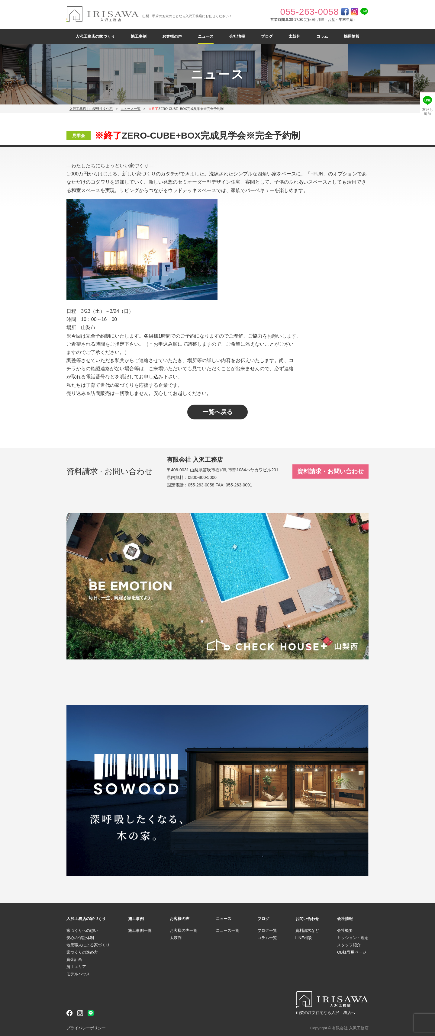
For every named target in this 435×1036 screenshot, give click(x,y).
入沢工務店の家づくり (95, 36)
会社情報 (237, 36)
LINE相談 (303, 937)
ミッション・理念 (353, 937)
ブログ (267, 36)
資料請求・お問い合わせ (330, 471)
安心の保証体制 (80, 937)
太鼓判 (294, 36)
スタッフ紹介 (349, 945)
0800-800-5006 (202, 477)
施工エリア (76, 966)
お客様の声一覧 (183, 930)
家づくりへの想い (82, 930)
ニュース (206, 36)
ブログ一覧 (267, 930)
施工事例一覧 (140, 930)
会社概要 (345, 930)
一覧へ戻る (217, 412)
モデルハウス (78, 974)
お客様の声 (172, 36)
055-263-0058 (201, 485)
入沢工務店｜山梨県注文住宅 (91, 109)
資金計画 (74, 959)
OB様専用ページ (351, 952)
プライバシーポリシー (86, 1028)
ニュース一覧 (130, 109)
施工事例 (139, 36)
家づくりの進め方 (82, 952)
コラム (322, 36)
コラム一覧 (267, 937)
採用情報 (351, 36)
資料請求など (307, 930)
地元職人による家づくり (88, 945)
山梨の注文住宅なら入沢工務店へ (325, 1012)
